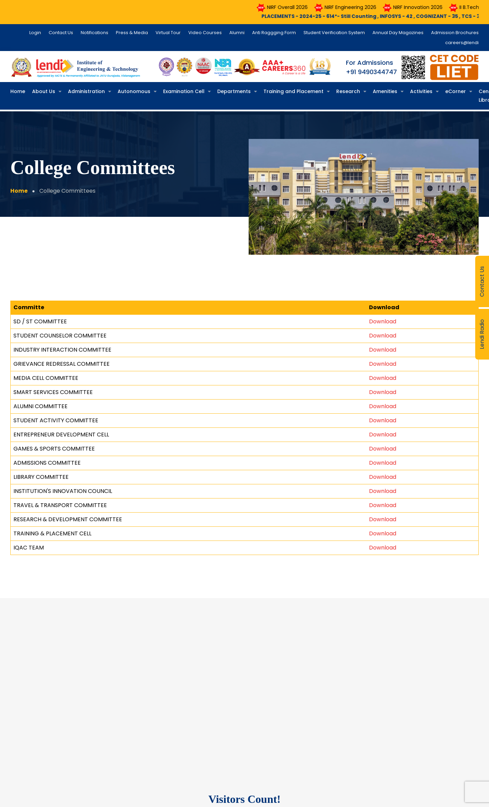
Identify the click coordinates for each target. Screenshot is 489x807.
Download (382, 321)
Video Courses (205, 32)
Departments (234, 91)
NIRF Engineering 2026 (357, 7)
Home (17, 91)
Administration (86, 91)
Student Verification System (334, 32)
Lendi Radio (482, 334)
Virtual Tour (168, 32)
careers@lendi (462, 42)
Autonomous (134, 91)
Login (35, 32)
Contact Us (482, 281)
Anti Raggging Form (274, 32)
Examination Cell (183, 91)
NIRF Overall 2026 (293, 7)
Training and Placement (293, 91)
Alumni (236, 32)
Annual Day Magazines (397, 32)
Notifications (94, 32)
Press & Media (132, 32)
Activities (421, 91)
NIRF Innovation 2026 (424, 7)
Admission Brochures (455, 32)
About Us (43, 91)
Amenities (385, 91)
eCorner (455, 91)
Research (348, 91)
